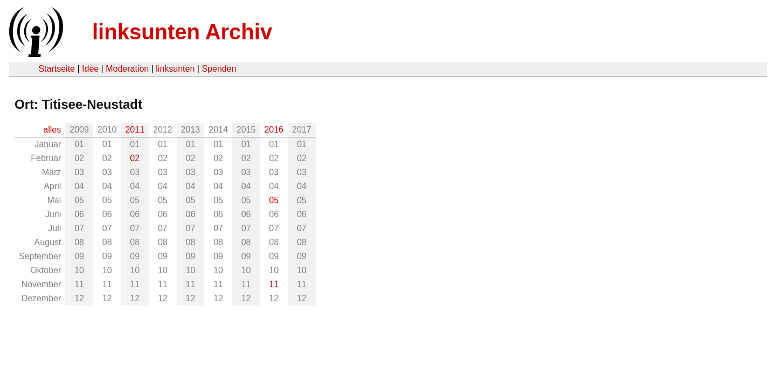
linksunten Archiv (182, 32)
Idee (90, 68)
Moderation (127, 68)
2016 (273, 129)
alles (52, 129)
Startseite (56, 68)
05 (274, 200)
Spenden (219, 68)
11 (274, 284)
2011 (134, 129)
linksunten (175, 68)
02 (135, 158)
